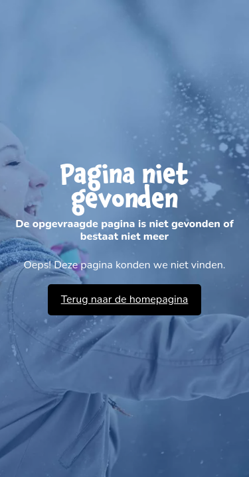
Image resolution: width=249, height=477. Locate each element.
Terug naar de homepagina (125, 299)
